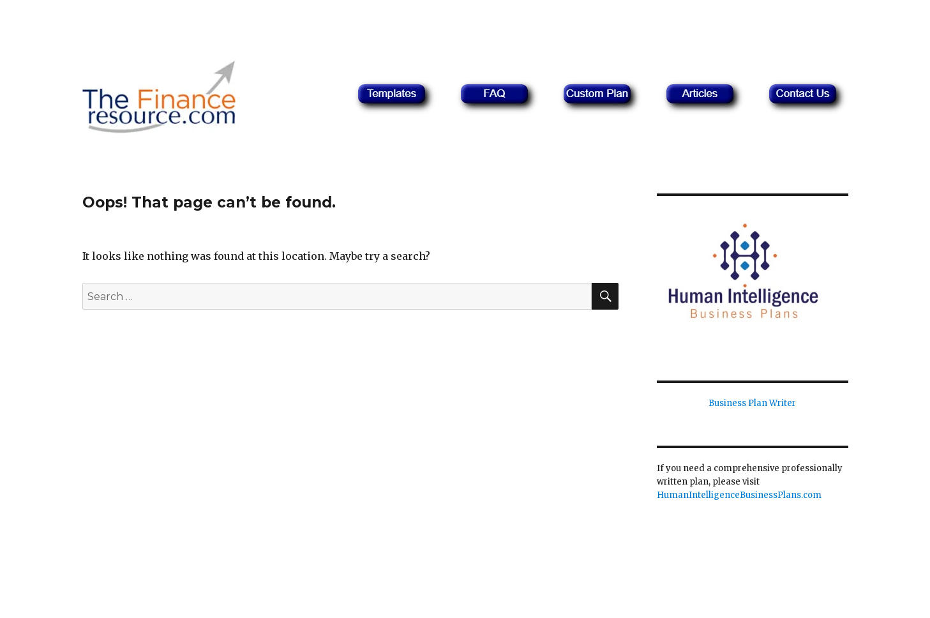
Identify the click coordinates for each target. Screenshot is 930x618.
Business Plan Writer (752, 403)
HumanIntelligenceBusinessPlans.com (739, 495)
